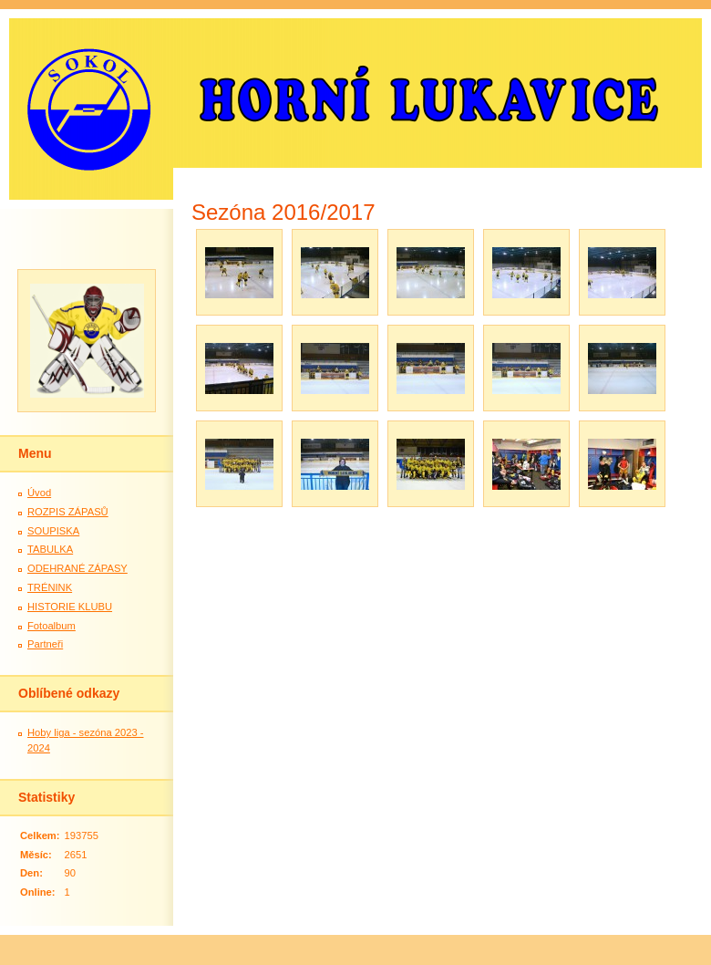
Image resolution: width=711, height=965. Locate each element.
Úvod (39, 492)
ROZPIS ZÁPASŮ (67, 511)
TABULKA (50, 549)
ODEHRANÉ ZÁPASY (77, 568)
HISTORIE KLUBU (69, 606)
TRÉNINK (49, 587)
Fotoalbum (51, 625)
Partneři (45, 643)
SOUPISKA (53, 530)
